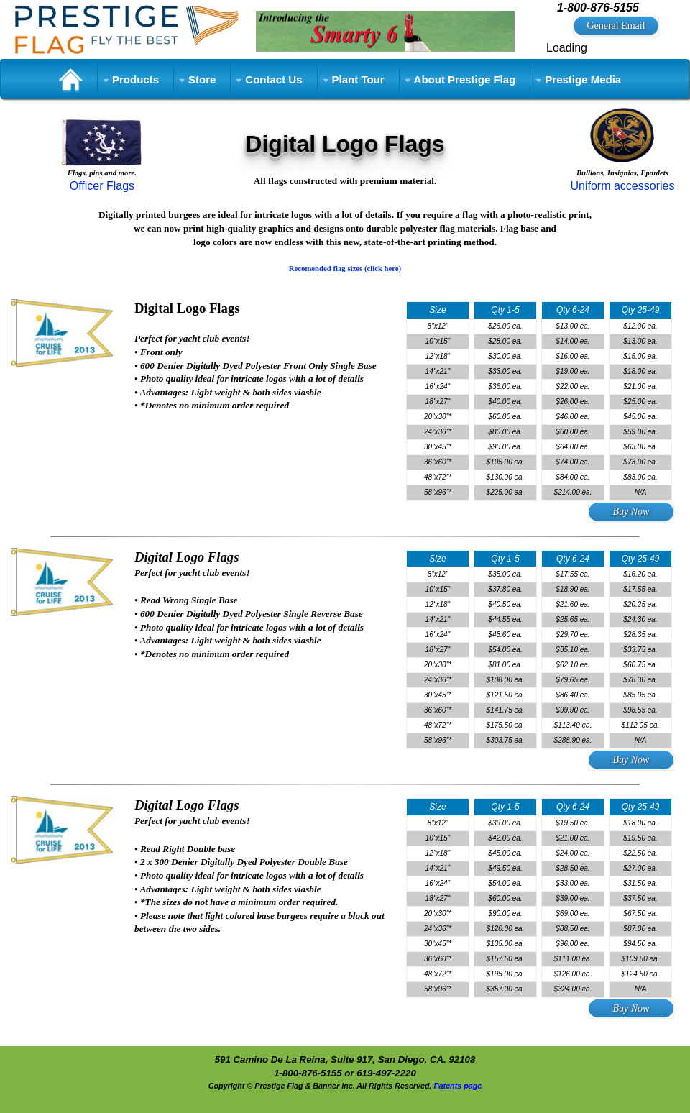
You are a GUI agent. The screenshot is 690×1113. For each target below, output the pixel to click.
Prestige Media (583, 79)
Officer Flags (102, 186)
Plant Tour (358, 79)
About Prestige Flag (465, 79)
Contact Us (273, 79)
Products (135, 79)
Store (202, 79)
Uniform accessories (622, 186)
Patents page (457, 1085)
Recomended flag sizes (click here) (345, 268)
